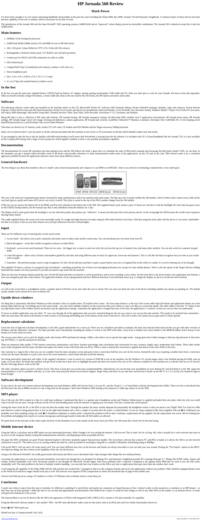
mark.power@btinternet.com (10, 518)
